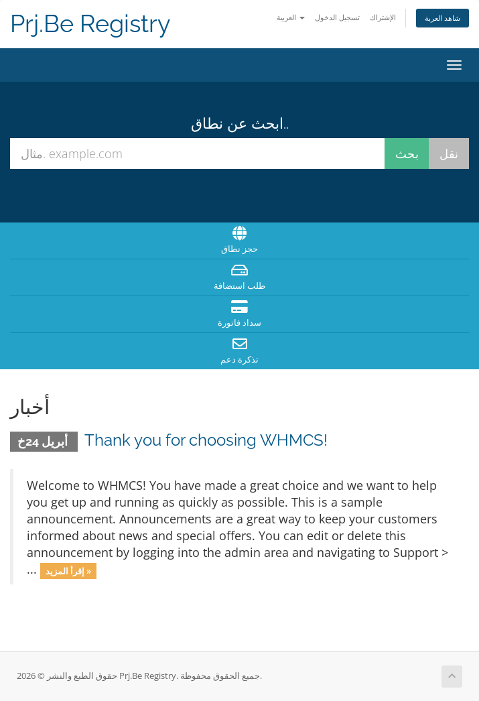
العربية (291, 17)
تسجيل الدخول (337, 17)
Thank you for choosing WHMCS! (206, 440)
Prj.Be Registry (90, 23)
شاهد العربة (442, 18)
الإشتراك (383, 17)
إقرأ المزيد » (68, 570)
